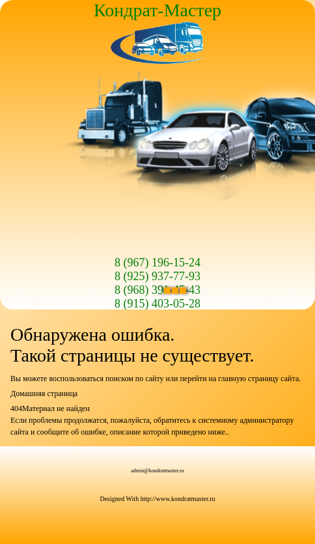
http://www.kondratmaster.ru (178, 498)
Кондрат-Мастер (157, 10)
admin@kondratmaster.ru (157, 471)
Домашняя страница (43, 393)
